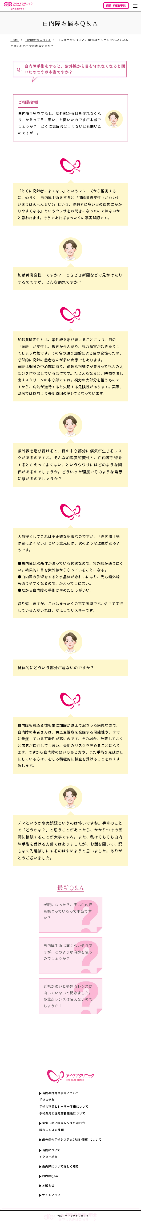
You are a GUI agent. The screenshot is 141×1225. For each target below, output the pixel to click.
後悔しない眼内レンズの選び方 (63, 1123)
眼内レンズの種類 (50, 1130)
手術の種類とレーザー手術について (63, 1107)
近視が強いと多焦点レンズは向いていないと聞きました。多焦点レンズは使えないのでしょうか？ (68, 996)
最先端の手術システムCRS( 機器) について (72, 1140)
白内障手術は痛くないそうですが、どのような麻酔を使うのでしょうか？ (68, 952)
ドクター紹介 (46, 1158)
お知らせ (46, 1188)
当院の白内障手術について (59, 1093)
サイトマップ (50, 1198)
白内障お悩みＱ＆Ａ (39, 40)
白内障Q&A (48, 1178)
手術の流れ (45, 1100)
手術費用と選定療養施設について (62, 1113)
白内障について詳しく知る (59, 1168)
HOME (15, 40)
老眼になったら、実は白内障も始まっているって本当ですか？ (68, 911)
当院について (50, 1151)
